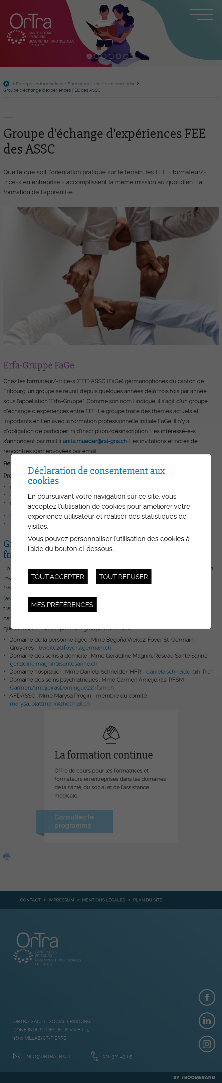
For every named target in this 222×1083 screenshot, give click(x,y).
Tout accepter (57, 577)
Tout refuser (123, 577)
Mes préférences (62, 605)
